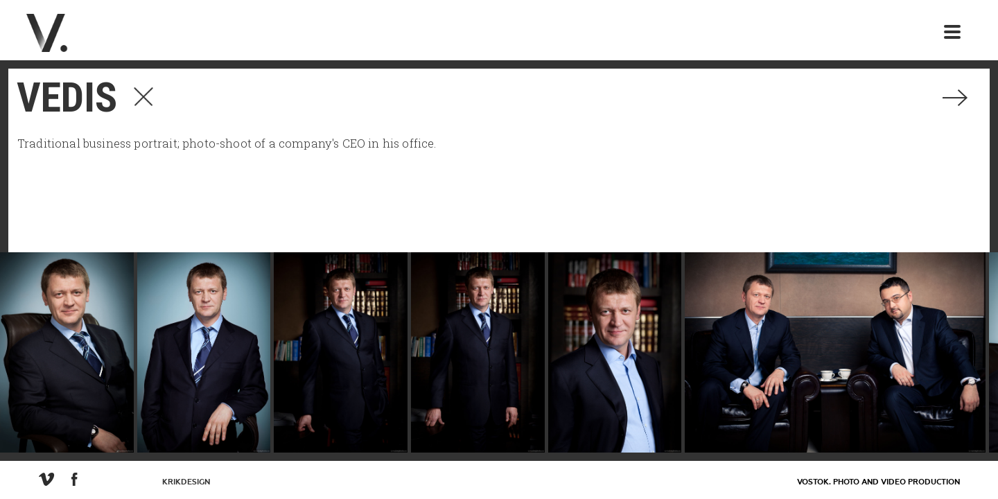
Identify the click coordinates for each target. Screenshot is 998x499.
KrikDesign (186, 482)
